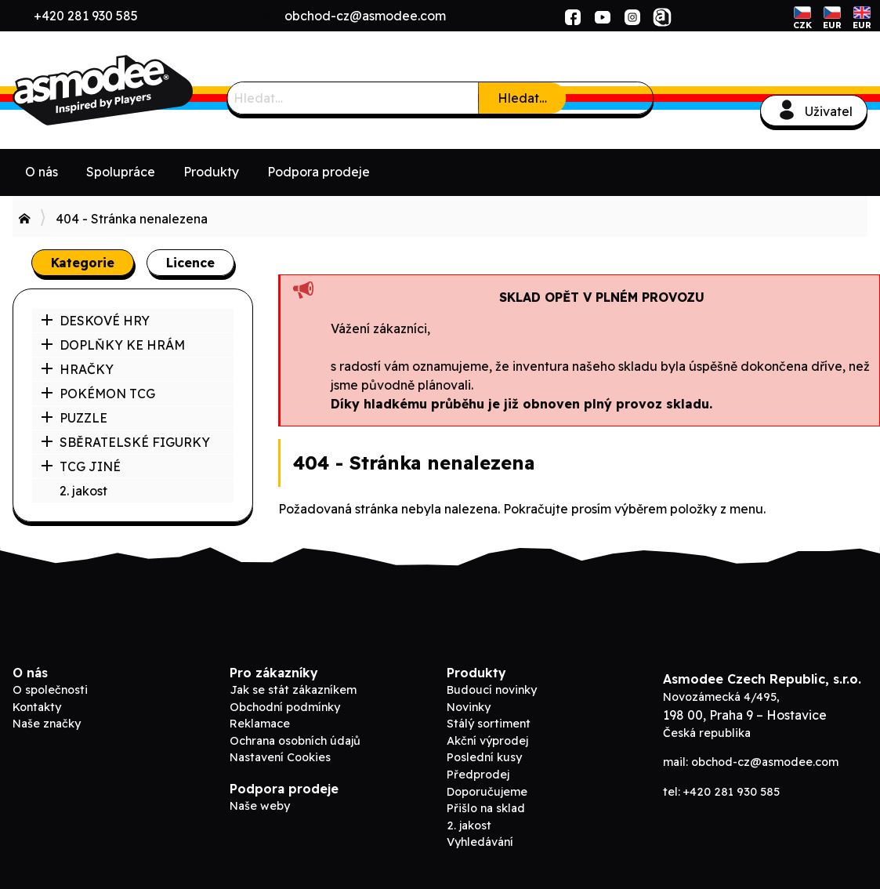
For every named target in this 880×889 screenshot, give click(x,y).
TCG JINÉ (81, 466)
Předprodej (478, 774)
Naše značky (47, 724)
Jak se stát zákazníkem (293, 690)
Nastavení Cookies (280, 757)
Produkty (211, 172)
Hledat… (522, 98)
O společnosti (50, 690)
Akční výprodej (487, 741)
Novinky (469, 707)
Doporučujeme (487, 792)
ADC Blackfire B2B (130, 90)
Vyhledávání (480, 842)
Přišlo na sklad (486, 808)
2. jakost (83, 491)
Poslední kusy (484, 757)
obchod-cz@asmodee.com (365, 16)
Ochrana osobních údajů (295, 741)
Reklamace (260, 724)
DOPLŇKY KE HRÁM (113, 345)
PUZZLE (74, 417)
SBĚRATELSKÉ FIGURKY (125, 442)
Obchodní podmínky (285, 707)
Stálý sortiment (489, 724)
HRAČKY (77, 369)
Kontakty (37, 707)
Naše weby (260, 806)
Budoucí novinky (492, 690)
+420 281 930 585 (86, 16)
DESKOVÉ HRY (95, 320)
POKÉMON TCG (98, 393)
